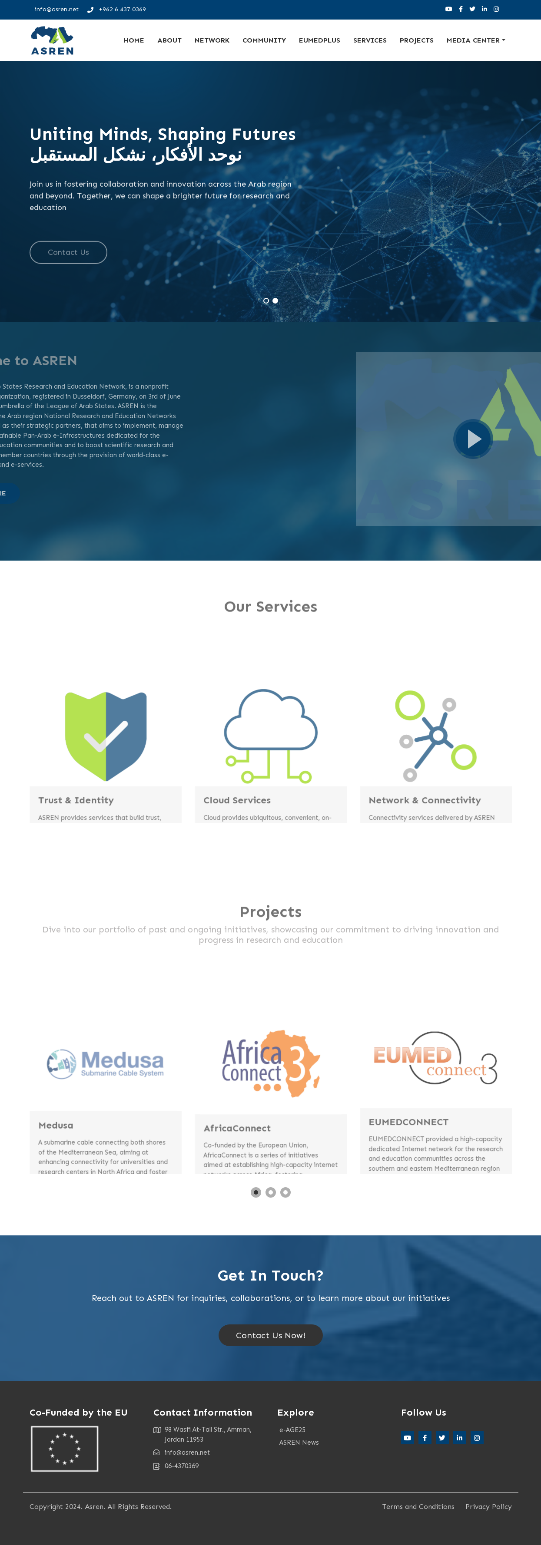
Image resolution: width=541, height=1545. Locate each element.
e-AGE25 (292, 1430)
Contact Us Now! (270, 1335)
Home (133, 40)
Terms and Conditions (418, 1506)
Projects (417, 40)
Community (264, 40)
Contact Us (68, 262)
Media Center (473, 40)
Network (212, 40)
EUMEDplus (319, 40)
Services (370, 40)
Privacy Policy (488, 1506)
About (169, 40)
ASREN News (299, 1442)
